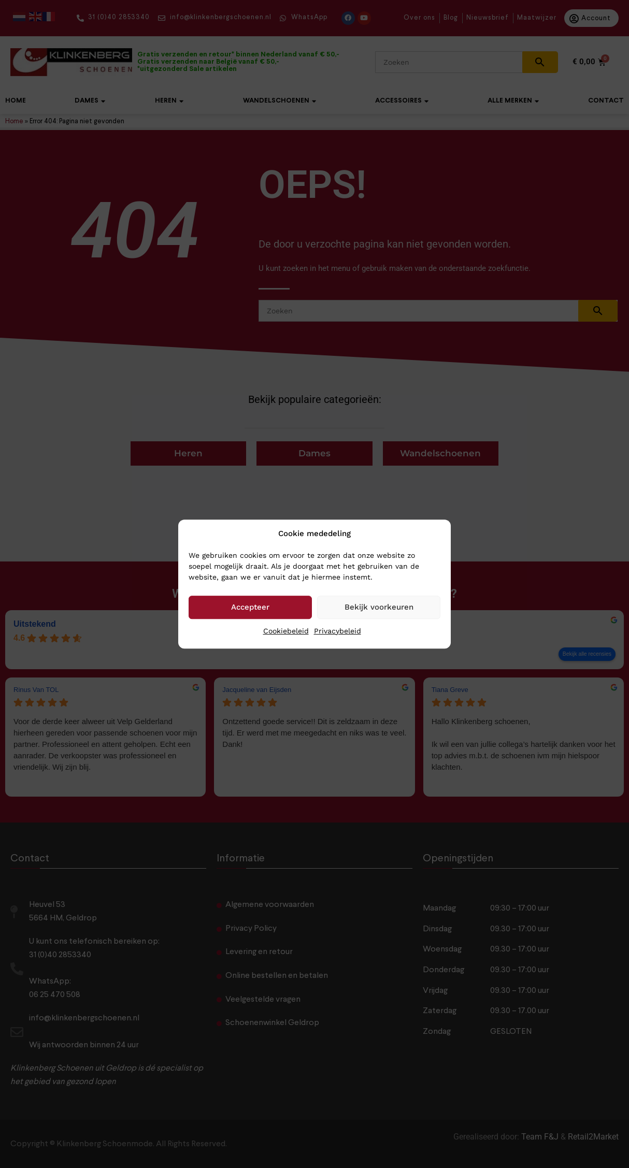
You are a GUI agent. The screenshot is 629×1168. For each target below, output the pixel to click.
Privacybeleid (337, 631)
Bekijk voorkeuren (379, 607)
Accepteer (250, 607)
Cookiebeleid (286, 631)
